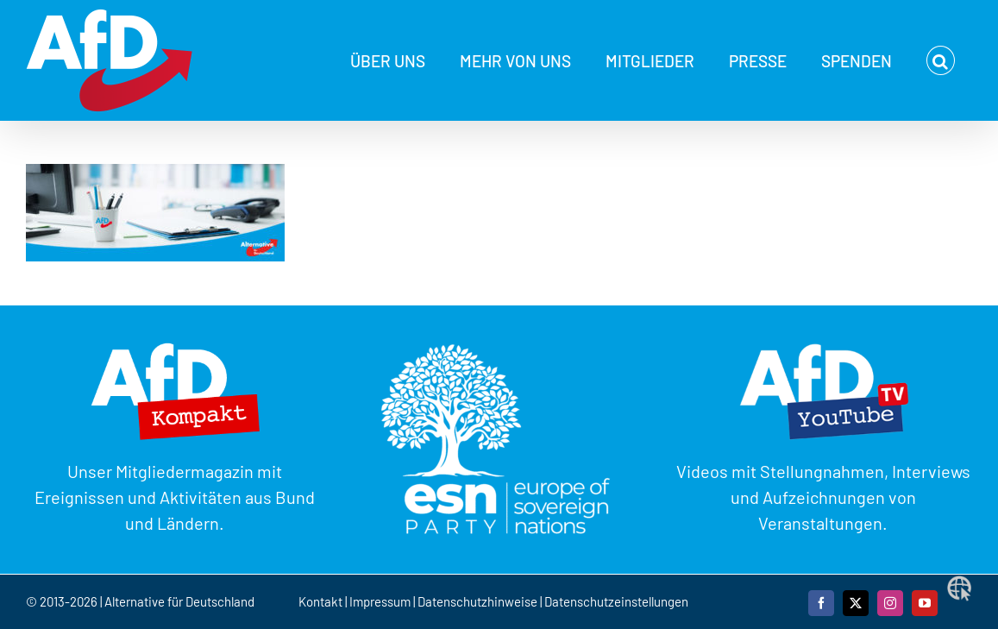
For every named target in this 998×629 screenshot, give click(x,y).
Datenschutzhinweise (477, 601)
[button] (940, 60)
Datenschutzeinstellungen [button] (616, 601)
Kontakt (321, 601)
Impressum (380, 601)
